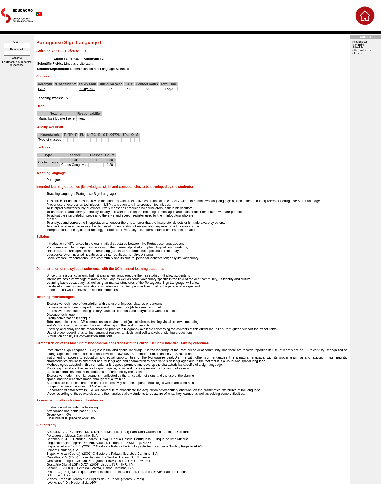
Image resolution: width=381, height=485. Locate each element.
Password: (17, 49)
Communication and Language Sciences (99, 69)
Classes (357, 53)
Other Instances (361, 50)
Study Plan (87, 89)
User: (16, 41)
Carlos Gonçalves (74, 165)
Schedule (357, 47)
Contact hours (48, 162)
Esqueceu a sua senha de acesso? (17, 63)
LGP (41, 89)
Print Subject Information (359, 43)
